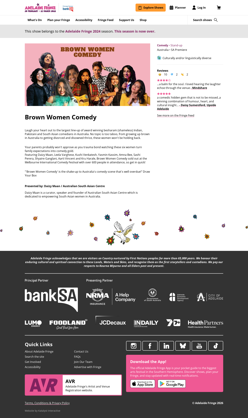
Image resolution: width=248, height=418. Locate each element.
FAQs (77, 357)
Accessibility (32, 367)
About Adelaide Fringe (39, 351)
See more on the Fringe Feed (175, 115)
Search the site (34, 357)
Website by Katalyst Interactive (42, 410)
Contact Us (81, 351)
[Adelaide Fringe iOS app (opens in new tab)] (142, 384)
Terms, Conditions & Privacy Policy (47, 403)
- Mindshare (199, 88)
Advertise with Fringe (87, 367)
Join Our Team (83, 362)
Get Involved (33, 362)
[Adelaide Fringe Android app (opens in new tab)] (172, 384)
